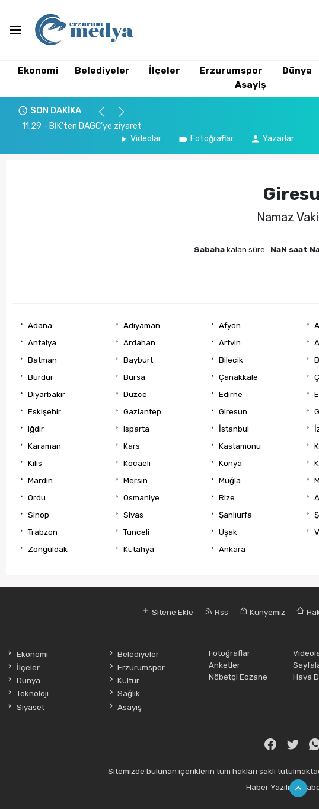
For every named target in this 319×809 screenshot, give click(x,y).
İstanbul (234, 428)
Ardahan (139, 342)
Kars (131, 445)
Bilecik (231, 359)
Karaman (44, 445)
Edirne (231, 394)
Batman (42, 359)
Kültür (123, 680)
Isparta (136, 428)
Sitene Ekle (167, 612)
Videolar (139, 139)
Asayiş (250, 85)
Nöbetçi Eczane (238, 676)
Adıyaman (141, 325)
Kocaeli (137, 463)
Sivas (133, 514)
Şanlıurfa (235, 514)
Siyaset (25, 707)
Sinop (38, 514)
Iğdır (36, 428)
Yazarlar (272, 139)
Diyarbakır (46, 394)
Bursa (134, 377)
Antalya (42, 342)
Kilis (35, 463)
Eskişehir (44, 411)
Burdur (40, 377)
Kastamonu (240, 445)
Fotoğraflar (206, 139)
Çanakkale (238, 377)
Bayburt (138, 359)
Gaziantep (142, 411)
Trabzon (43, 532)
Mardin (40, 480)
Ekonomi (38, 70)
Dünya (297, 70)
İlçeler (164, 70)
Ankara (232, 549)
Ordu (37, 497)
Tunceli (136, 532)
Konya (230, 463)
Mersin (135, 480)
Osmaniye (141, 497)
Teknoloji (27, 693)
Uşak (228, 532)
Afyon (230, 325)
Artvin (230, 342)
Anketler (224, 665)
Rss (216, 612)
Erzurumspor (231, 70)
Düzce (135, 394)
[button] (107, 117)
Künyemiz (262, 612)
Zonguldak (48, 549)
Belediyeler (102, 70)
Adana (40, 325)
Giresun (233, 411)
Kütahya (138, 549)
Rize (227, 497)
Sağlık (123, 693)
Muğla (230, 480)
